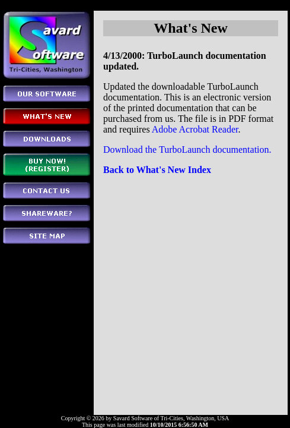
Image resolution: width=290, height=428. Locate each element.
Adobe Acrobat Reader (195, 129)
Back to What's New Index (157, 170)
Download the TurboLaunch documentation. (187, 149)
